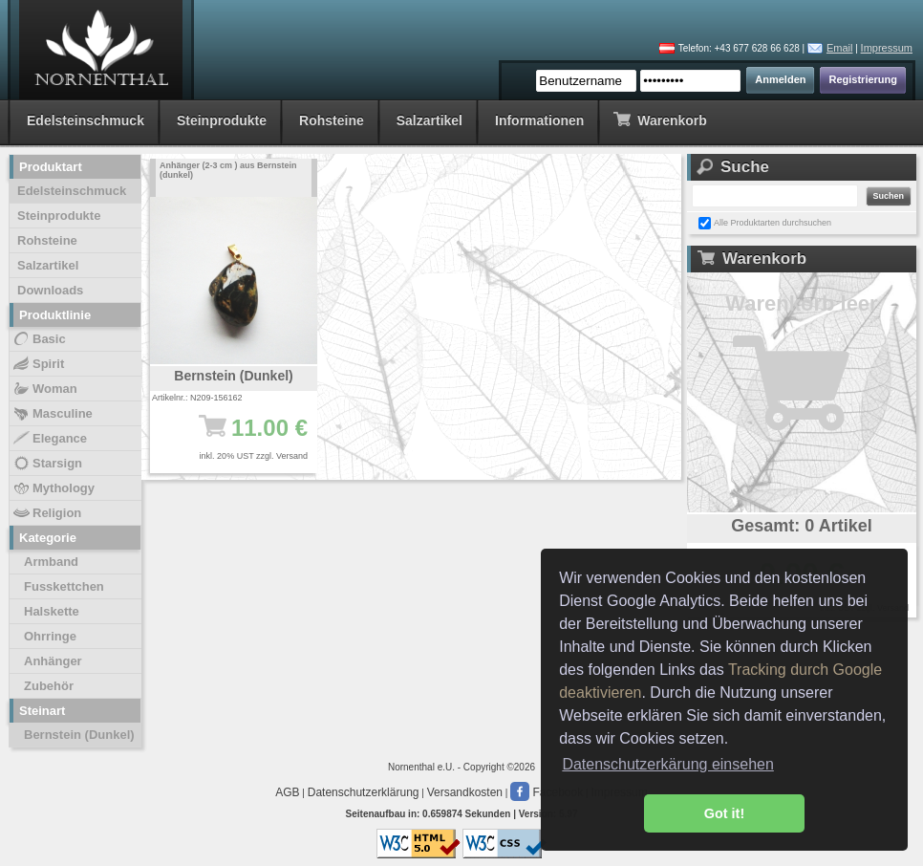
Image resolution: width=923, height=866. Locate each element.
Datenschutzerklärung (363, 792)
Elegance (49, 438)
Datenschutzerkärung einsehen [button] (667, 764)
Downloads (50, 290)
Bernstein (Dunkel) (79, 734)
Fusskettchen (64, 586)
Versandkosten (465, 792)
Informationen (539, 120)
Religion (46, 513)
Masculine (52, 413)
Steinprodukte (222, 120)
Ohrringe (50, 636)
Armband (51, 561)
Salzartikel (429, 120)
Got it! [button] (724, 813)
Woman (44, 389)
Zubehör (49, 686)
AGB (287, 792)
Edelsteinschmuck (85, 120)
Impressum (886, 48)
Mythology (53, 488)
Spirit (37, 364)
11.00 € (243, 437)
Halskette (51, 611)
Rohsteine (331, 120)
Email (839, 48)
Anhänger (53, 661)
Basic (38, 339)
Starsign (46, 463)
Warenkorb (659, 119)
